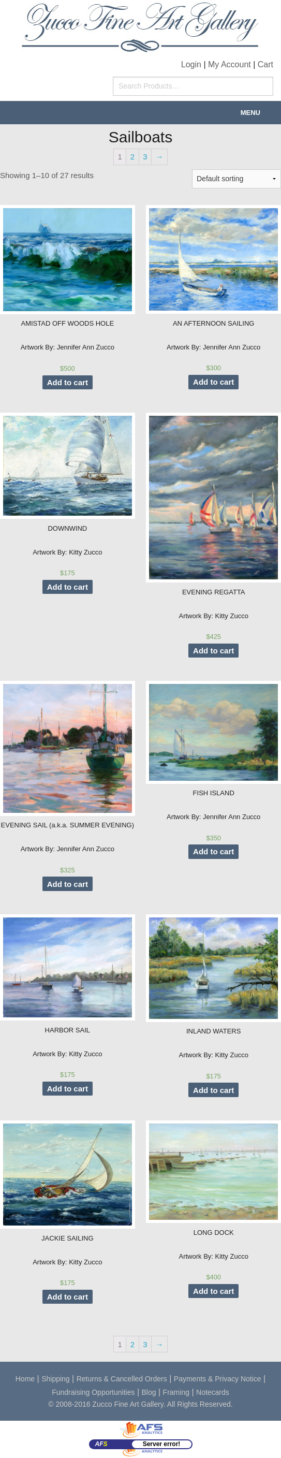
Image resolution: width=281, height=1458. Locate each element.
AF (101, 1444)
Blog (149, 1392)
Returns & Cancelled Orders (122, 1379)
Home (25, 1379)
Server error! (162, 1444)
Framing (176, 1392)
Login (191, 64)
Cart (265, 64)
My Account (229, 64)
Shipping (55, 1379)
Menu (250, 112)
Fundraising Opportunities (93, 1392)
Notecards (212, 1392)
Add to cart (67, 382)
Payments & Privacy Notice (217, 1379)
